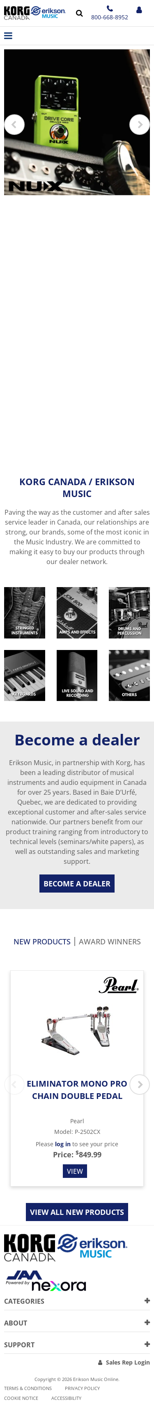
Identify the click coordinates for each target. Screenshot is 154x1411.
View (75, 1171)
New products (42, 942)
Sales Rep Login (128, 1362)
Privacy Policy (82, 1388)
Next (139, 124)
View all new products (77, 1212)
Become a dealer (77, 883)
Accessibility (66, 1398)
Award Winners (110, 942)
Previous (14, 124)
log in (63, 1144)
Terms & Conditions (28, 1388)
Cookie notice (21, 1398)
